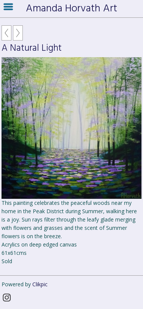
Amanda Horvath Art (71, 8)
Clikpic (40, 284)
